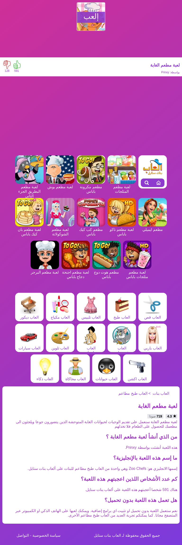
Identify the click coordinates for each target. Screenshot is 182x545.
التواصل (23, 535)
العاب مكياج (60, 315)
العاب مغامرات (91, 348)
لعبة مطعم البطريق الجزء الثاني (29, 189)
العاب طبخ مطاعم (132, 393)
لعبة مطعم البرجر (45, 270)
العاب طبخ (121, 315)
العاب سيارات (29, 346)
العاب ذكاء (44, 376)
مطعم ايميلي (152, 227)
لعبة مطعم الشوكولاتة (60, 229)
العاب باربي (152, 346)
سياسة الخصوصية (46, 535)
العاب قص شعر (152, 317)
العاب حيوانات (106, 376)
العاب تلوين (60, 346)
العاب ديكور (29, 315)
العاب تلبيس (91, 315)
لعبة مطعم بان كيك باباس (29, 229)
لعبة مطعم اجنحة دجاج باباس (75, 272)
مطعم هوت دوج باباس (106, 272)
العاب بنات (161, 393)
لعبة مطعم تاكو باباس (122, 229)
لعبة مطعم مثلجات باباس (137, 272)
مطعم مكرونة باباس (91, 186)
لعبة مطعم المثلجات (122, 186)
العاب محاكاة (75, 376)
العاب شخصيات (121, 348)
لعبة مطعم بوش (60, 184)
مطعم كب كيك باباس (91, 229)
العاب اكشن (137, 376)
